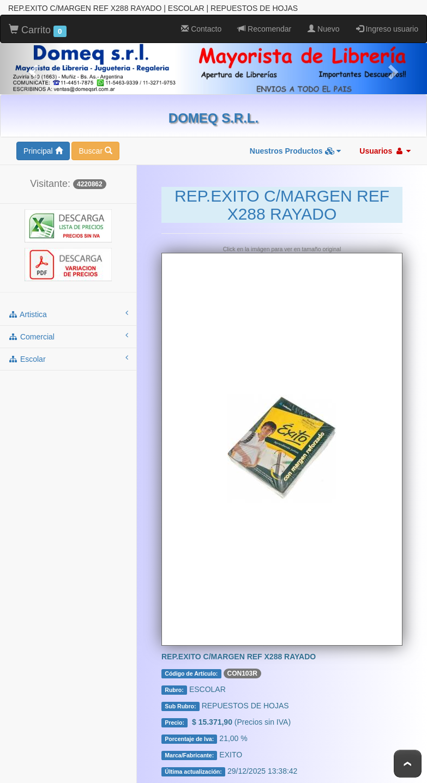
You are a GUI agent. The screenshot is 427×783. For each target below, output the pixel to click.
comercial (68, 336)
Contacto (201, 29)
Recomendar (264, 29)
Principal (43, 151)
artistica (68, 314)
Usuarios (385, 151)
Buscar (95, 151)
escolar (68, 358)
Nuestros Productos (295, 151)
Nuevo (323, 29)
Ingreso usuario (387, 29)
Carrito (38, 30)
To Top (408, 764)
